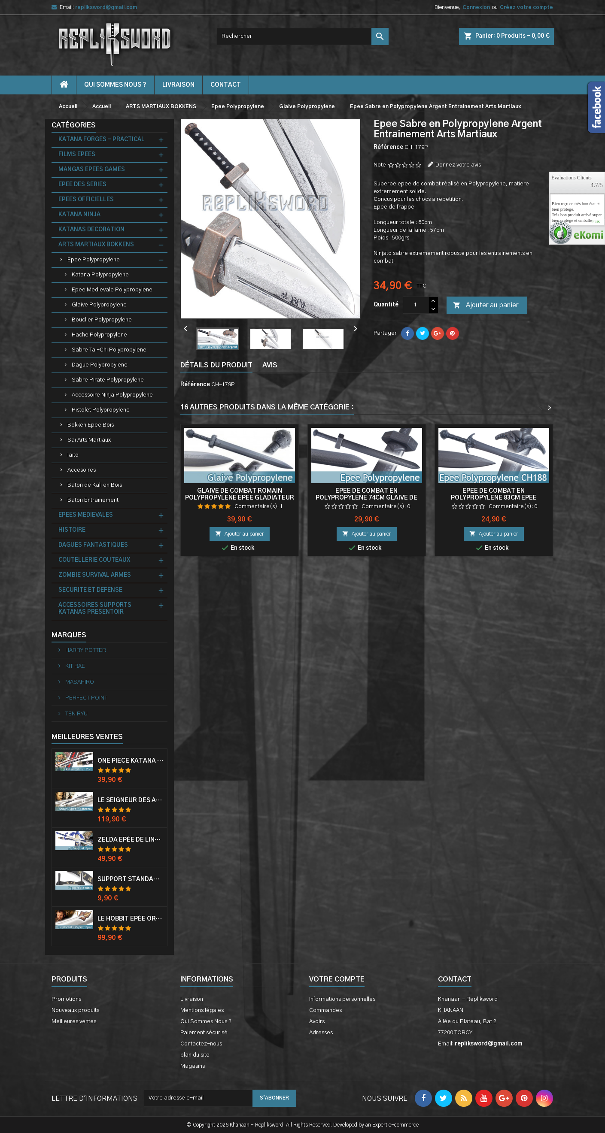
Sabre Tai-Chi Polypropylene (109, 350)
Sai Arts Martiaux (89, 440)
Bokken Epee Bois (90, 425)
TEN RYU (76, 714)
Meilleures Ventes (87, 736)
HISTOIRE (71, 530)
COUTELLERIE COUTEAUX (94, 560)
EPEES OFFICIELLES (86, 200)
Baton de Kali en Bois (94, 485)
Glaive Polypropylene (99, 305)
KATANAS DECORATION (91, 230)
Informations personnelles (342, 999)
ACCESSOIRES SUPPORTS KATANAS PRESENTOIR (94, 609)
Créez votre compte (526, 7)
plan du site (195, 1055)
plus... (596, 222)
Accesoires (81, 470)
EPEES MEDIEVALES (85, 515)
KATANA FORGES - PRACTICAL (101, 139)
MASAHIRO (79, 682)
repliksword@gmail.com (106, 7)
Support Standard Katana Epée (130, 879)
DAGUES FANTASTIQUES (93, 545)
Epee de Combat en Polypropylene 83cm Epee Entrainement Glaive (494, 498)
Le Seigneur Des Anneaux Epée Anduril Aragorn (130, 800)
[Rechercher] (303, 36)
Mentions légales (202, 1010)
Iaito (73, 455)
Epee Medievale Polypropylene (112, 290)
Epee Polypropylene (93, 260)
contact (225, 85)
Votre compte (337, 979)
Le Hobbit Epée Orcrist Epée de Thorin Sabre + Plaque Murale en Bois (130, 919)
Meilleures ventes (74, 1021)
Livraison (178, 85)
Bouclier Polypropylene (102, 320)
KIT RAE (74, 666)
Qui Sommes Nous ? (115, 85)
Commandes (325, 1010)
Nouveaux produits (75, 1010)
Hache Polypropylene (99, 335)
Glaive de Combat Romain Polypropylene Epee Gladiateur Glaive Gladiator (239, 498)
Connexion (476, 7)
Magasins (192, 1066)
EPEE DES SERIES (82, 185)
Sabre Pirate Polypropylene (108, 380)
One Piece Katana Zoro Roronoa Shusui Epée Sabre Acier (130, 761)
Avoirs (317, 1021)
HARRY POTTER (85, 650)
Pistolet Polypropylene (101, 410)
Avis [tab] (269, 365)
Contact (454, 979)
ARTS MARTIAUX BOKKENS (96, 245)
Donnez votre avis (458, 165)
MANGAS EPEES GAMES (91, 170)
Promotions (66, 999)
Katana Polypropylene (100, 275)
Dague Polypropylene (100, 365)
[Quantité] (416, 305)
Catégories (74, 125)
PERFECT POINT (85, 698)
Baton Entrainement (93, 500)
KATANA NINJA (79, 215)
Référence (388, 147)
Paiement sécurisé (204, 1033)
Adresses (321, 1033)
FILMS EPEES (76, 155)
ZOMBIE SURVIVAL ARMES (94, 575)
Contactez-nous (201, 1044)
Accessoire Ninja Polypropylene (112, 395)
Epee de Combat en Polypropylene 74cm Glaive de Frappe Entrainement (366, 498)
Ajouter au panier (485, 305)
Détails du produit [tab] (216, 365)
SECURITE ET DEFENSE (90, 590)
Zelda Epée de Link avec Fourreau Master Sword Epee (130, 840)
